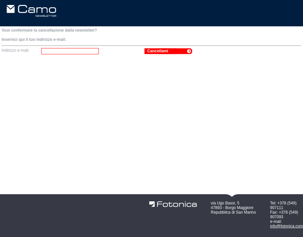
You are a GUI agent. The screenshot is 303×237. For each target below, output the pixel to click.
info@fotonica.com (286, 226)
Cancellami (157, 51)
